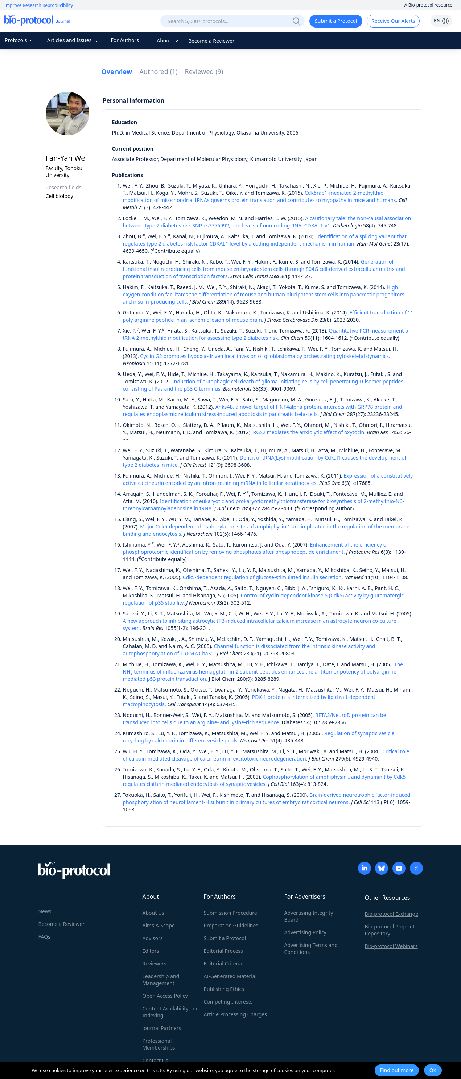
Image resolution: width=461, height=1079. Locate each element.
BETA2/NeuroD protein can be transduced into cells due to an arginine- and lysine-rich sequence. (254, 719)
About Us (153, 912)
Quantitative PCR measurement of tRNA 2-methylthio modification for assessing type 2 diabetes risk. (266, 334)
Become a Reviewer (211, 40)
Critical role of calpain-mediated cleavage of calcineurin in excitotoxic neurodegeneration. (266, 755)
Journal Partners (162, 1028)
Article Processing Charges (235, 1014)
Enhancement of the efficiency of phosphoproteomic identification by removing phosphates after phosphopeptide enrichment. (255, 548)
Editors (151, 950)
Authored (158, 71)
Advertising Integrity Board (308, 916)
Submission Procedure (230, 912)
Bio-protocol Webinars (391, 946)
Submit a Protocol (336, 20)
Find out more (397, 1070)
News (45, 911)
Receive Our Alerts (393, 20)
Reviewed (204, 71)
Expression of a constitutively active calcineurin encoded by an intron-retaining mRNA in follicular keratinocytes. (268, 479)
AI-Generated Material (230, 976)
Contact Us (155, 1060)
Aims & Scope (159, 925)
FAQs (44, 936)
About (168, 40)
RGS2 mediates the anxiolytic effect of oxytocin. (309, 432)
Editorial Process (223, 950)
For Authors (129, 40)
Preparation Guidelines (231, 925)
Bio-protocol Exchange (392, 913)
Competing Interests (228, 1001)
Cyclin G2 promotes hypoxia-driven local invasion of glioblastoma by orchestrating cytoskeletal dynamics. (265, 356)
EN (441, 20)
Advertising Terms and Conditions (311, 948)
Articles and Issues (73, 40)
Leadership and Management (161, 980)
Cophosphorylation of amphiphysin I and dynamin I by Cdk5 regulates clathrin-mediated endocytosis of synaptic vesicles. (264, 780)
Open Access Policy (165, 995)
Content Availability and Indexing (171, 1012)
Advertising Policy (305, 932)
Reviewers (154, 963)
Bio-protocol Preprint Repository (390, 930)
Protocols (20, 40)
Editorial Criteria (223, 963)
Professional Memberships (159, 1044)
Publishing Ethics (224, 988)
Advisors (153, 938)
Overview (117, 71)
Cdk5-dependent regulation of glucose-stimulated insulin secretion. (263, 577)
